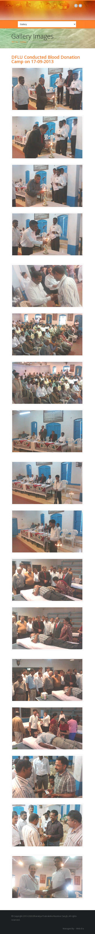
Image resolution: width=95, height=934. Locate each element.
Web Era (80, 928)
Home (14, 42)
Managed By (68, 928)
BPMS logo (49, 10)
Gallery (23, 42)
